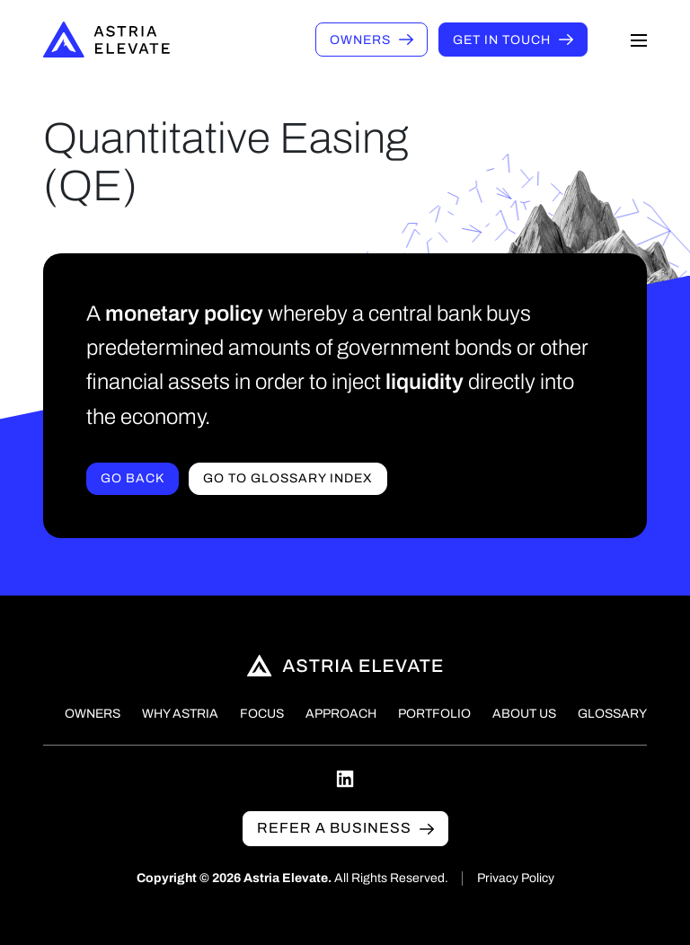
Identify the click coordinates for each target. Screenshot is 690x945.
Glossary (612, 713)
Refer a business (334, 827)
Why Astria (180, 713)
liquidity (424, 381)
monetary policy (184, 313)
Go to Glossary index (288, 478)
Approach (340, 713)
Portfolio (434, 713)
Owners (360, 40)
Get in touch (502, 40)
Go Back (132, 478)
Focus (262, 713)
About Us (524, 713)
